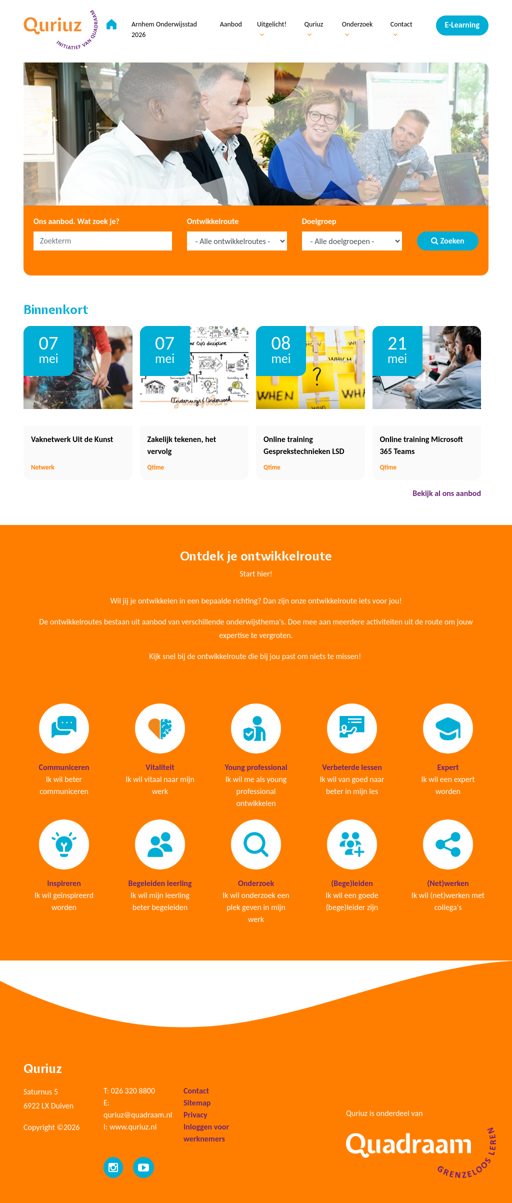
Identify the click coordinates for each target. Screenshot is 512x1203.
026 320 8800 (133, 1091)
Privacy (196, 1115)
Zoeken (447, 241)
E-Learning (462, 25)
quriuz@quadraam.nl (138, 1115)
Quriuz (314, 29)
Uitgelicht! (271, 29)
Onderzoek (357, 29)
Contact (401, 29)
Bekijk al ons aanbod (446, 493)
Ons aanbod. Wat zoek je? (77, 221)
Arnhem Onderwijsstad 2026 (164, 29)
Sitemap (197, 1103)
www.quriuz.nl (133, 1127)
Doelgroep (319, 221)
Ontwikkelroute (213, 221)
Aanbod (231, 24)
